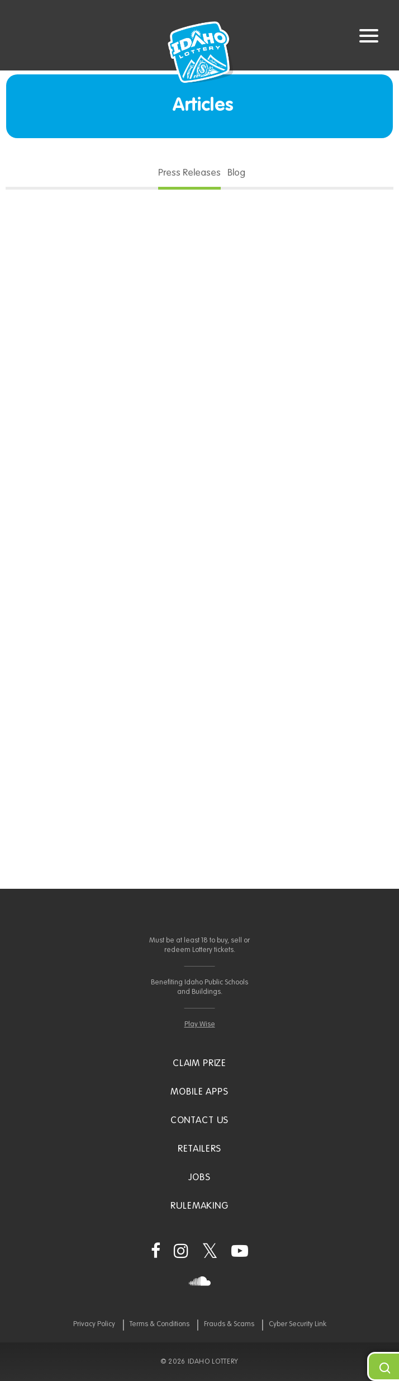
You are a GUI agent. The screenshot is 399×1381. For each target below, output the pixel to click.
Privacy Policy (94, 1324)
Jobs (199, 1177)
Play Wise (199, 1024)
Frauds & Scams (229, 1324)
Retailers (200, 1149)
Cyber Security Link (297, 1324)
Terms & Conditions (159, 1324)
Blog (236, 173)
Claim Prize (199, 1063)
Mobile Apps (199, 1092)
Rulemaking (199, 1206)
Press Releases (189, 173)
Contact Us (199, 1120)
